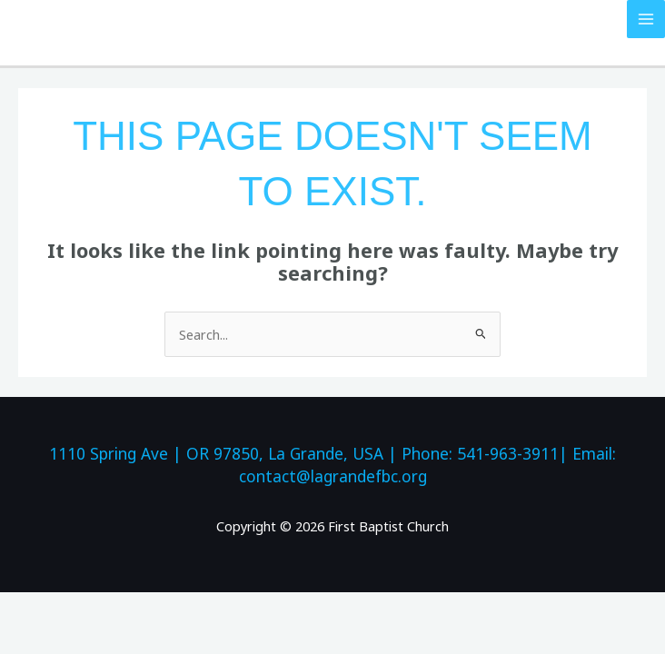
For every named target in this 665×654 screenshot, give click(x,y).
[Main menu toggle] (646, 19)
